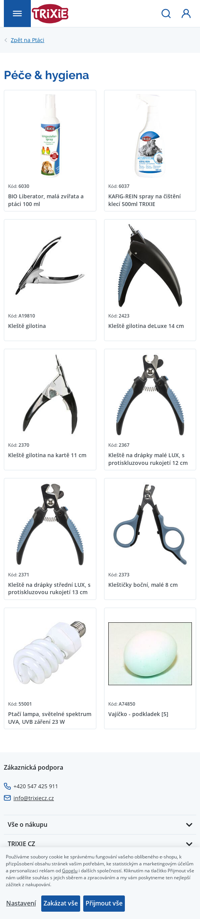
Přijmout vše (104, 903)
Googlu (69, 870)
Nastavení (21, 903)
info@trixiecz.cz (33, 798)
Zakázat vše (61, 903)
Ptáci (27, 40)
